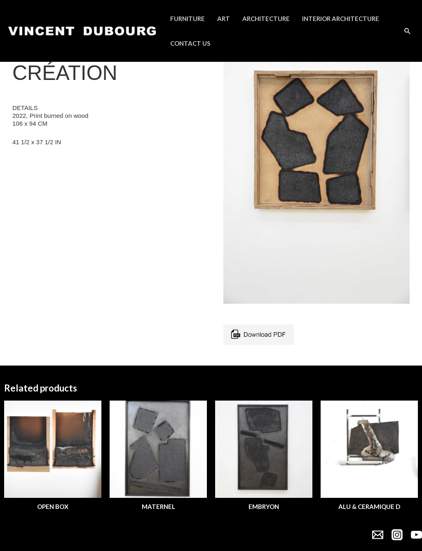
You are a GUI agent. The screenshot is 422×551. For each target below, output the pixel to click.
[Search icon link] (407, 31)
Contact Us (190, 43)
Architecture (266, 18)
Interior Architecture (340, 18)
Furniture (187, 18)
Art (223, 18)
